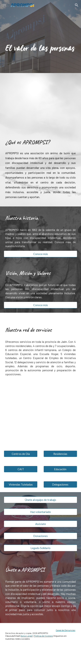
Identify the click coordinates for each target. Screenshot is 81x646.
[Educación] (60, 469)
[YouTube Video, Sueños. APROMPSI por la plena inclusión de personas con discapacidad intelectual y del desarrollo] (40, 102)
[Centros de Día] (20, 454)
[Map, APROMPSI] (40, 415)
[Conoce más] (40, 254)
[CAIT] (20, 469)
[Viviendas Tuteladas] (20, 484)
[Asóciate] (40, 524)
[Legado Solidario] (40, 548)
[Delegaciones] (60, 484)
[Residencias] (60, 454)
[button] (4, 5)
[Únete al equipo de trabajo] (40, 500)
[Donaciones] (40, 536)
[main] (40, 142)
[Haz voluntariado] (40, 512)
